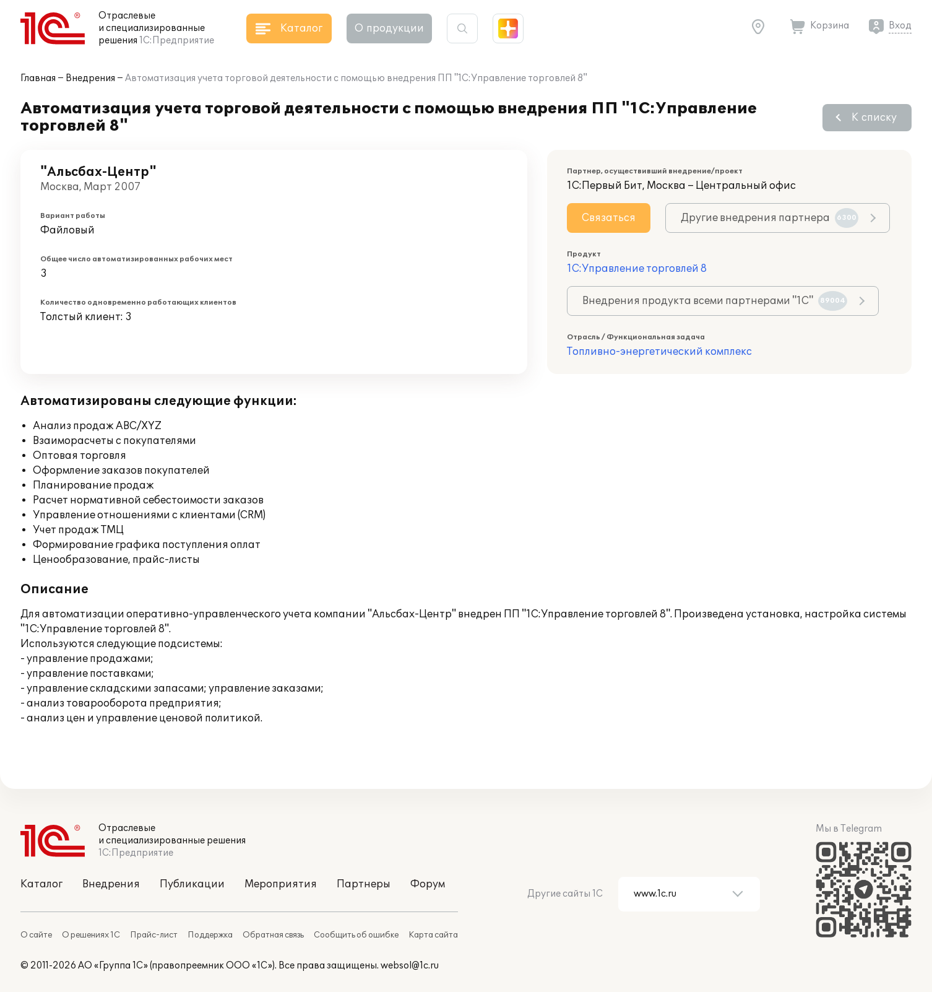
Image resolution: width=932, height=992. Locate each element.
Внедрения (90, 78)
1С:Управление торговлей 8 (637, 269)
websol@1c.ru (410, 965)
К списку (874, 117)
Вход (900, 25)
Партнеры (363, 884)
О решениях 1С (91, 935)
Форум (427, 884)
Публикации (192, 884)
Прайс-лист (154, 935)
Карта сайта (433, 935)
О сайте (36, 935)
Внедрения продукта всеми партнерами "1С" (714, 301)
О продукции (389, 28)
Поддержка (210, 935)
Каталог (41, 884)
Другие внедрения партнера (769, 218)
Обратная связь (273, 935)
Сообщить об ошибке (356, 935)
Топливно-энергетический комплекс (659, 352)
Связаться (609, 218)
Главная (38, 78)
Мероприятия (280, 884)
